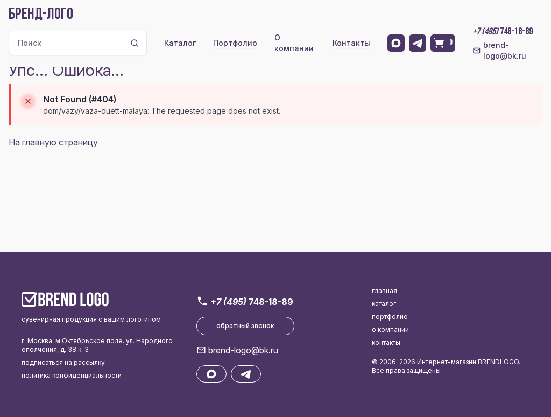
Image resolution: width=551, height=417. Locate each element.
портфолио (390, 316)
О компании (294, 43)
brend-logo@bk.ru (499, 50)
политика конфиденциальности (72, 375)
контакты (386, 342)
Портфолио (235, 42)
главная (384, 291)
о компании (390, 329)
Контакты (351, 42)
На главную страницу (53, 142)
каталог (384, 304)
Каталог (180, 42)
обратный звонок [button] (245, 326)
